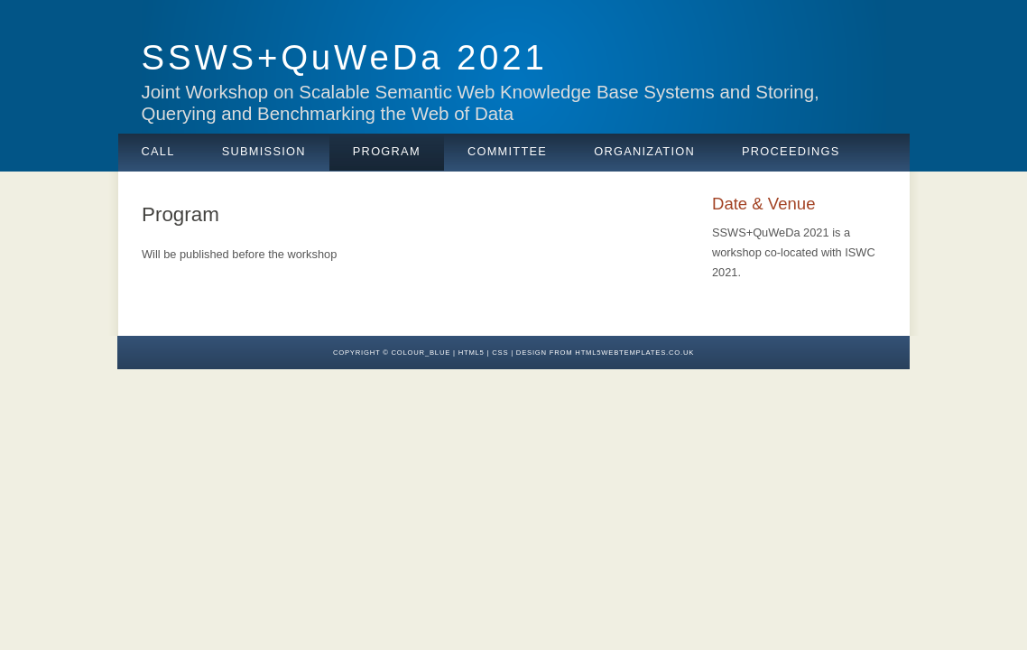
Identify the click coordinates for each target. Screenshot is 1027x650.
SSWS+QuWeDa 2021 (345, 57)
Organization (644, 151)
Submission (264, 151)
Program (387, 151)
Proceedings (791, 151)
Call (158, 151)
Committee (507, 151)
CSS (500, 352)
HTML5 (471, 352)
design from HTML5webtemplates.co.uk (605, 352)
